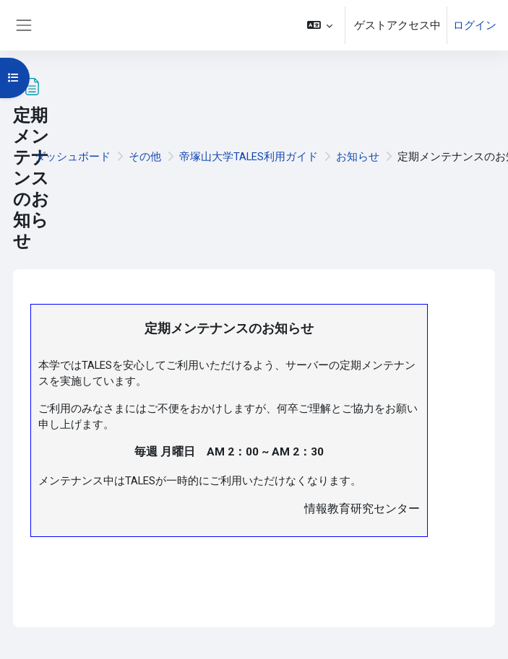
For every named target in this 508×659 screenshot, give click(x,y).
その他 (145, 156)
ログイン (474, 25)
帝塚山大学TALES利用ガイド (248, 156)
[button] (320, 25)
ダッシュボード (73, 156)
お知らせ (357, 156)
